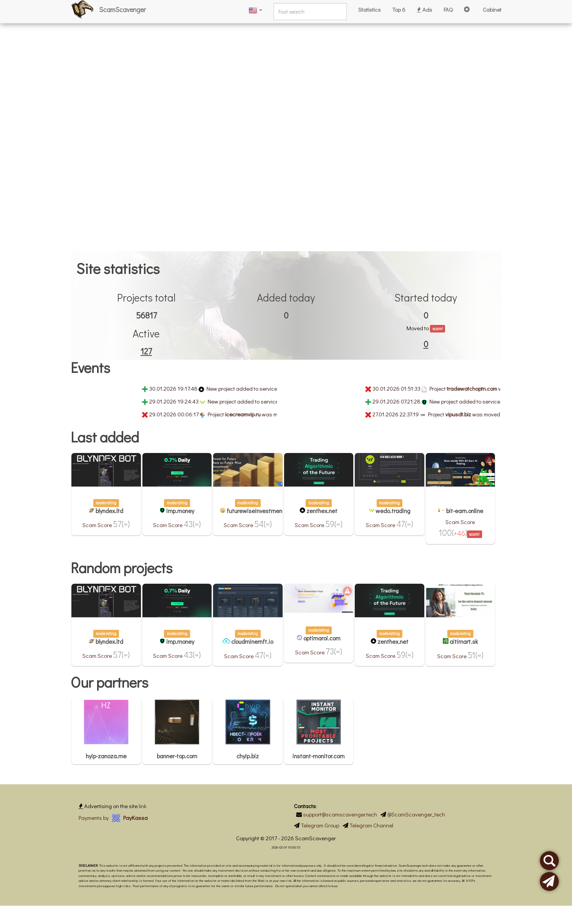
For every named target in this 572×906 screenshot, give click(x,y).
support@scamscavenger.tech (340, 814)
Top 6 (398, 9)
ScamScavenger (122, 9)
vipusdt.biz (466, 414)
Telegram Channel (371, 825)
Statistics (369, 9)
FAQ (448, 9)
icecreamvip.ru (251, 414)
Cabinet (492, 9)
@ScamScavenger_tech (416, 814)
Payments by (113, 817)
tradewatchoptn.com (480, 388)
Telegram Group (320, 825)
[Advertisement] (226, 53)
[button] (255, 9)
